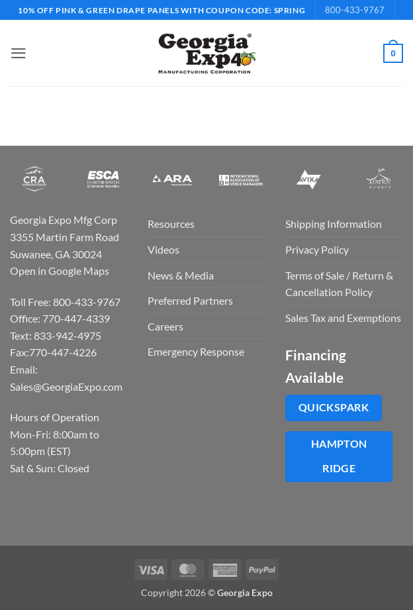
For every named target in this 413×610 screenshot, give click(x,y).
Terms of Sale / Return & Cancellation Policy (339, 284)
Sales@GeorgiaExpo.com (66, 386)
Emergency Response (196, 351)
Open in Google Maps (59, 270)
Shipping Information (333, 223)
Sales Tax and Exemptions (343, 317)
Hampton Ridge (339, 456)
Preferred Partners (190, 300)
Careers (165, 326)
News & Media (181, 275)
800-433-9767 (355, 10)
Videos (163, 249)
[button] (18, 53)
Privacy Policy (317, 249)
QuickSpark (333, 407)
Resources (171, 223)
